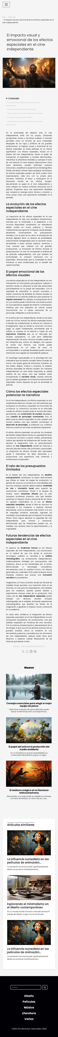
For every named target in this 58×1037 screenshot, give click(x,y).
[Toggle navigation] (6, 4)
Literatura (29, 1013)
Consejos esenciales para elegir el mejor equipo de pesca (29, 704)
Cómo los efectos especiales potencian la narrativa (24, 113)
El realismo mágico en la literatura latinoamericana (29, 791)
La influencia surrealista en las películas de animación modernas (28, 862)
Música (29, 1007)
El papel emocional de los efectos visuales (21, 109)
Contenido (13, 98)
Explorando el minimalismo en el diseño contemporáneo (28, 905)
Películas (12, 17)
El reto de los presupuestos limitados (19, 117)
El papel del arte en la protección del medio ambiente (29, 748)
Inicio (3, 17)
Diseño (29, 996)
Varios (29, 1019)
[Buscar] (26, 987)
